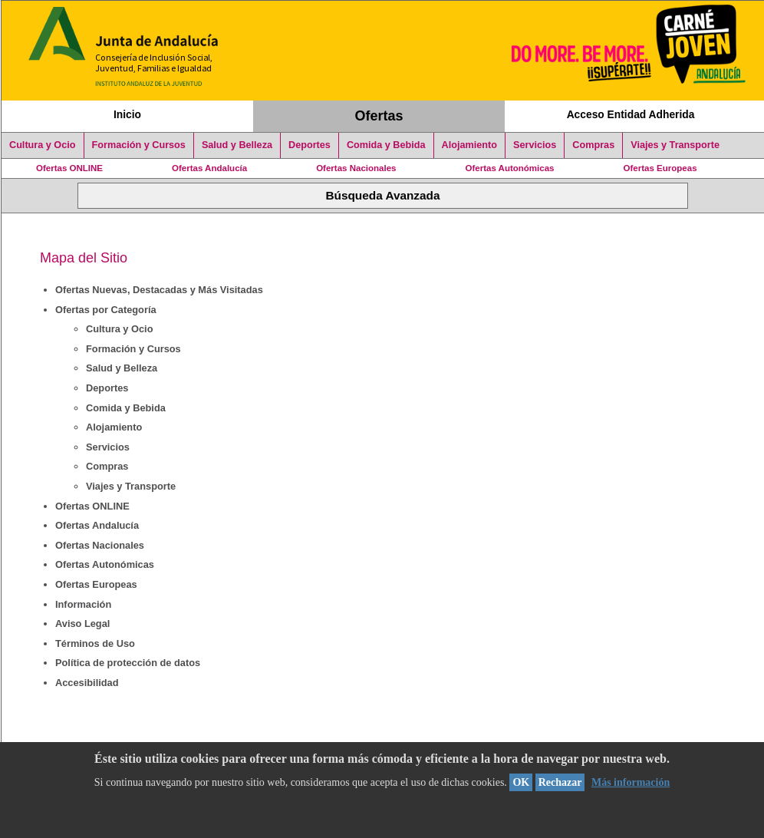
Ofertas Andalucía (209, 168)
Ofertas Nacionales (356, 168)
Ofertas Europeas (660, 168)
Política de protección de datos (127, 662)
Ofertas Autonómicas (509, 168)
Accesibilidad (87, 682)
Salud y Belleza (237, 145)
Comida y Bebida (386, 145)
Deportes (309, 145)
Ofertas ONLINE (69, 168)
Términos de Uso (95, 643)
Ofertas (379, 116)
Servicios (534, 145)
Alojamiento (469, 145)
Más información (630, 782)
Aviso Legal (82, 623)
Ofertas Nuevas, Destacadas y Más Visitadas (159, 289)
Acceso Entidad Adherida (631, 114)
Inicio (127, 114)
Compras (593, 145)
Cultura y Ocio (42, 145)
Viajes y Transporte (675, 145)
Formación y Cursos (139, 145)
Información (83, 604)
